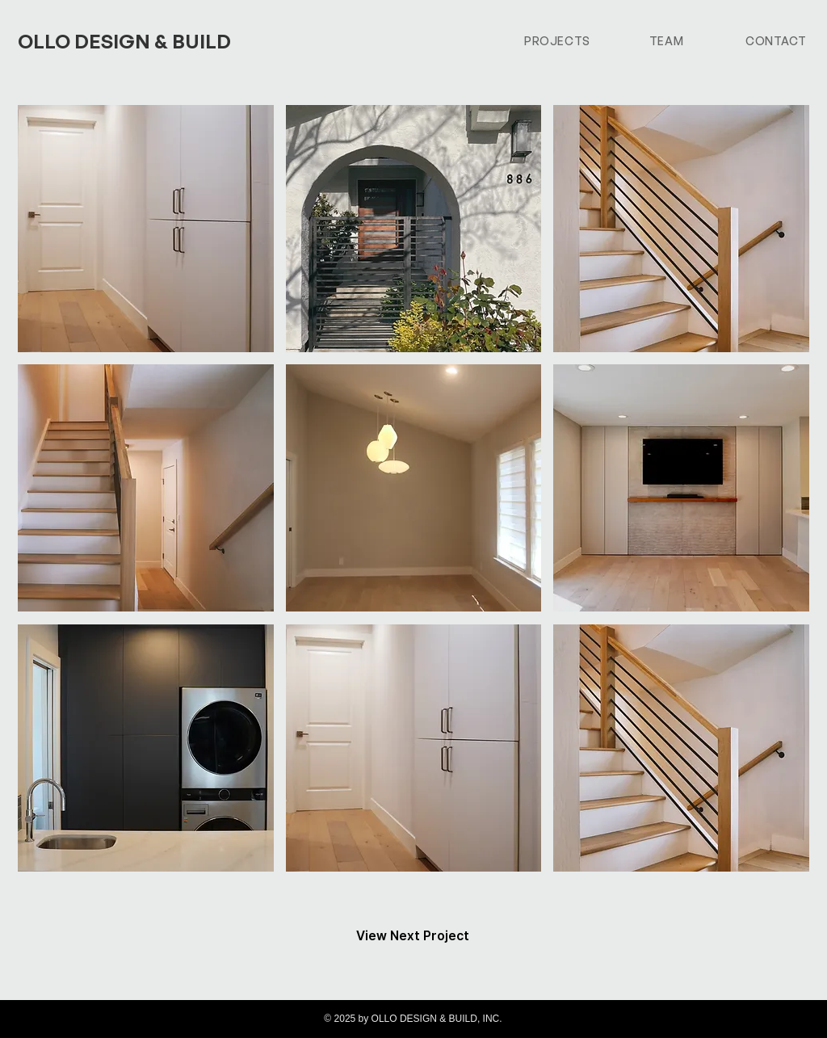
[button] (146, 228)
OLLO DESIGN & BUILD (124, 41)
